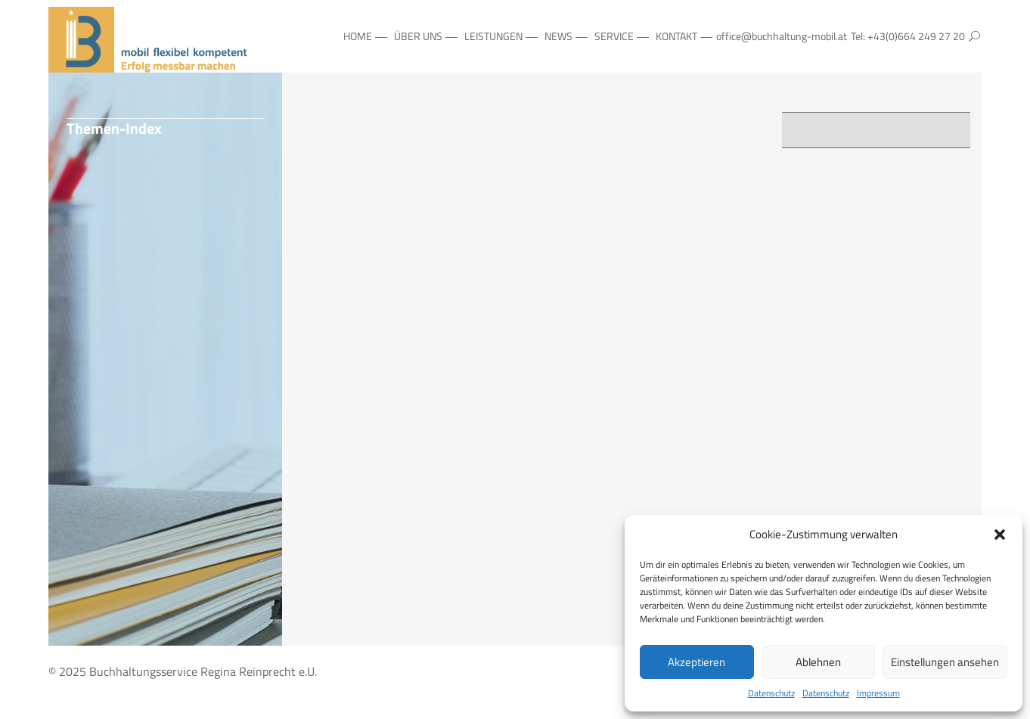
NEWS (558, 36)
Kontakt (676, 36)
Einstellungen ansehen (945, 662)
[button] (999, 534)
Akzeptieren (696, 662)
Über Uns (418, 36)
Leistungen (493, 36)
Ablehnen (818, 662)
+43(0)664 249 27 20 (916, 36)
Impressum (878, 693)
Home (357, 36)
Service (614, 36)
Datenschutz (771, 693)
